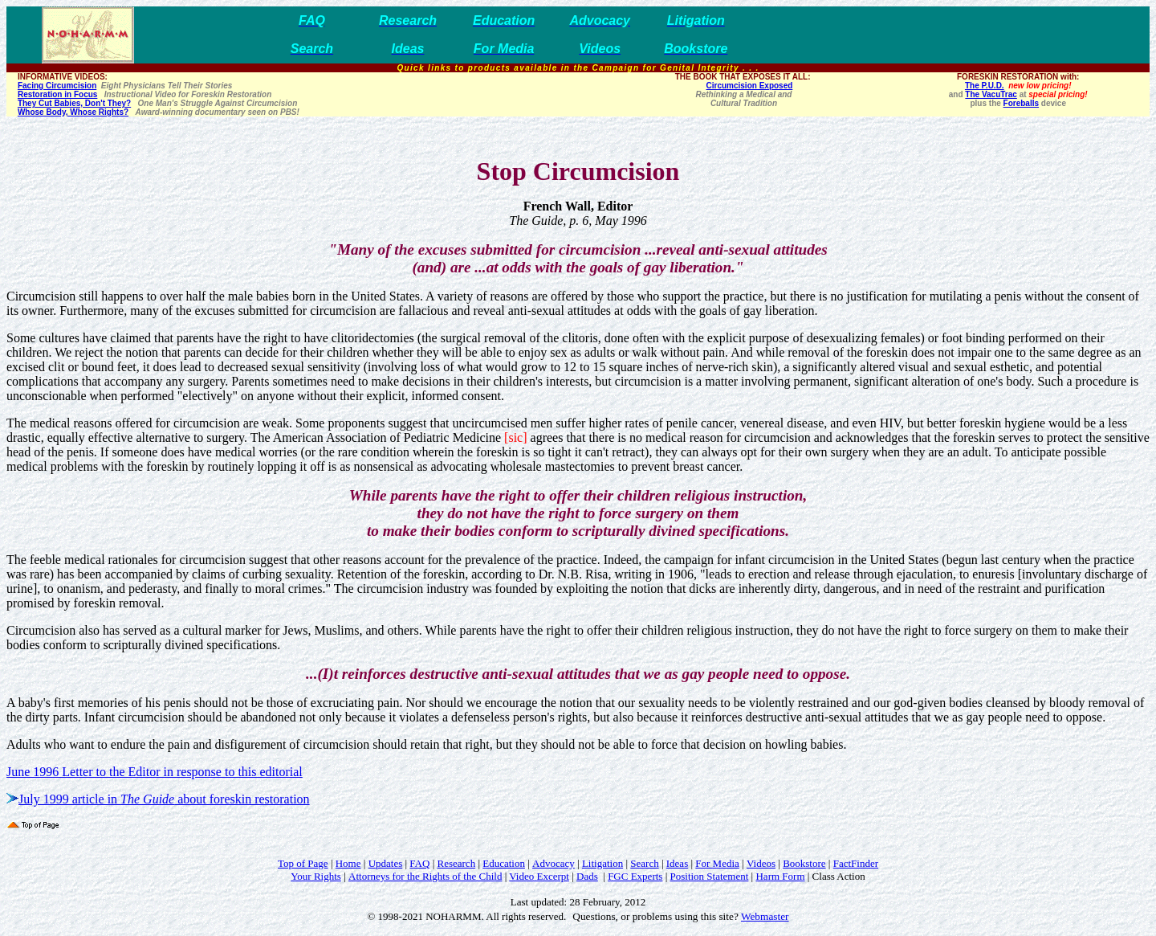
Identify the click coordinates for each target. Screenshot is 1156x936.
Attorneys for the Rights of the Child (425, 876)
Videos (761, 863)
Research (457, 863)
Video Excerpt (539, 876)
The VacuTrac (990, 94)
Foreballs (1021, 103)
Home (348, 863)
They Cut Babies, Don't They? (74, 103)
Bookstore (804, 863)
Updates (385, 863)
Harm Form (779, 876)
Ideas (677, 863)
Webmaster (765, 916)
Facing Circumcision (57, 85)
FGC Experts (635, 876)
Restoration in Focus (57, 94)
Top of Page (303, 863)
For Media (717, 863)
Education (503, 863)
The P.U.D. (984, 85)
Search (644, 863)
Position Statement (709, 876)
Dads (587, 876)
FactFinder (855, 863)
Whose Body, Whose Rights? (73, 112)
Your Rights (316, 876)
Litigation (602, 863)
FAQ (419, 863)
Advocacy (553, 863)
